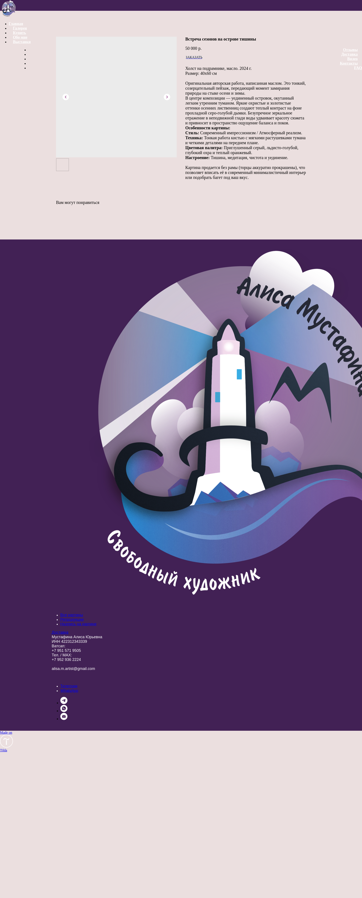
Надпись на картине (78, 624)
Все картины (71, 615)
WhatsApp (69, 690)
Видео (352, 59)
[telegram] (63, 703)
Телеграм (68, 686)
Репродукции (72, 619)
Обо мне (20, 37)
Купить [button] (19, 33)
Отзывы (350, 50)
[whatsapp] (63, 711)
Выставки (22, 42)
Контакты (349, 63)
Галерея (20, 28)
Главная (16, 24)
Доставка (349, 54)
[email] (63, 719)
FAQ (358, 68)
